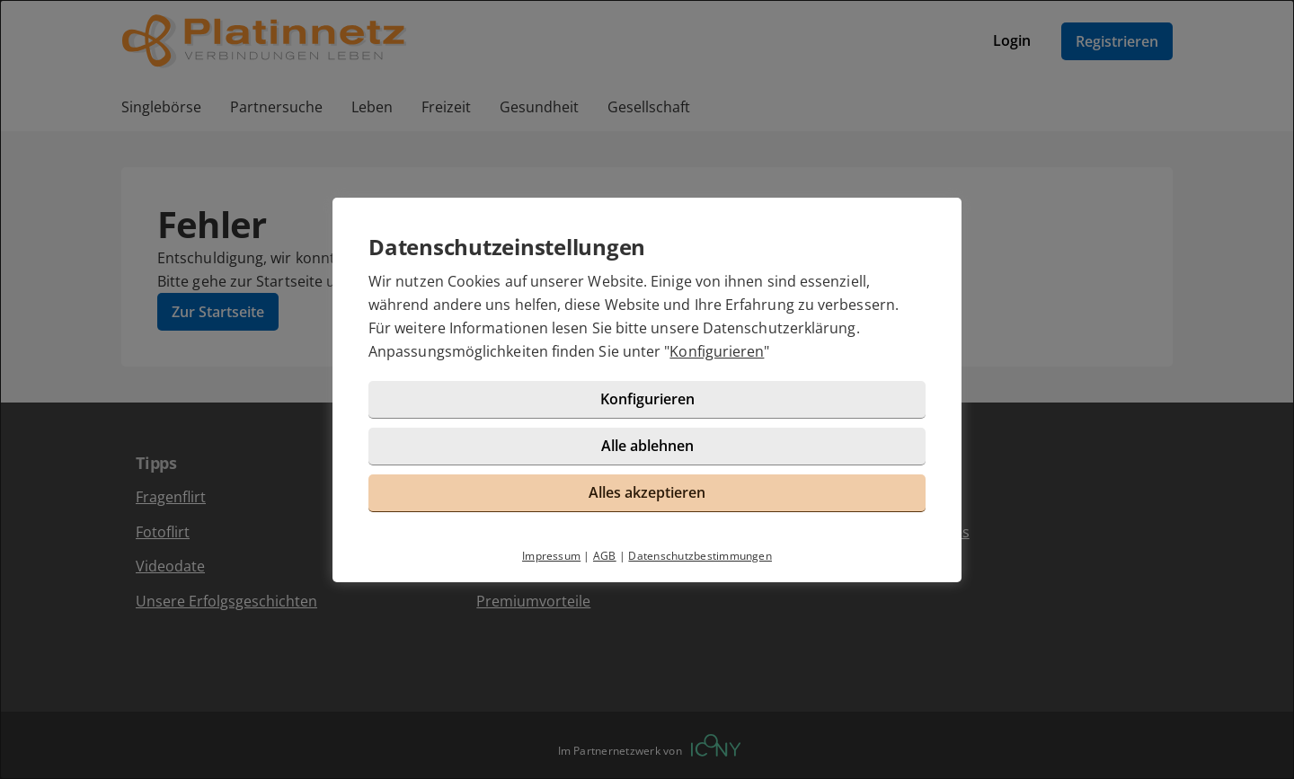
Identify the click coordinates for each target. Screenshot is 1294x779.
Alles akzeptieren (647, 492)
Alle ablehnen (647, 446)
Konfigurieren (716, 351)
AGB (604, 555)
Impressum (551, 555)
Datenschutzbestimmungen (700, 555)
